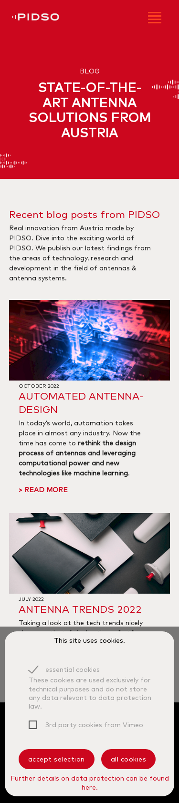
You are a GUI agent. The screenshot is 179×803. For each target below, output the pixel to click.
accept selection (56, 759)
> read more (43, 489)
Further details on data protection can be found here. (90, 782)
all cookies (129, 759)
